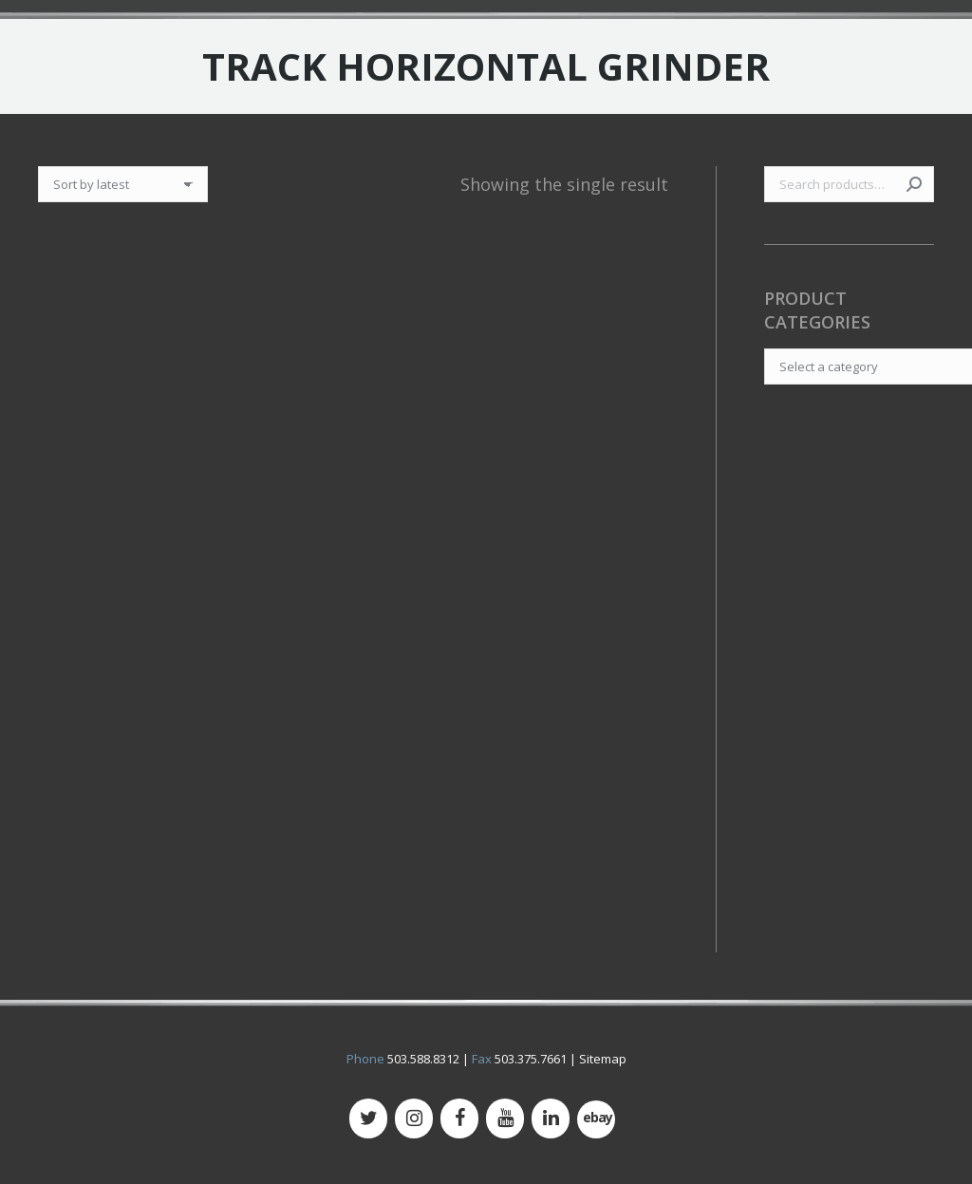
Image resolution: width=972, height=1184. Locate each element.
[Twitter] (368, 1118)
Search (914, 184)
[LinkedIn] (551, 1118)
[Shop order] (123, 184)
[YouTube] (505, 1118)
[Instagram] (414, 1118)
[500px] (596, 1119)
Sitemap (602, 1058)
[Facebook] (459, 1118)
